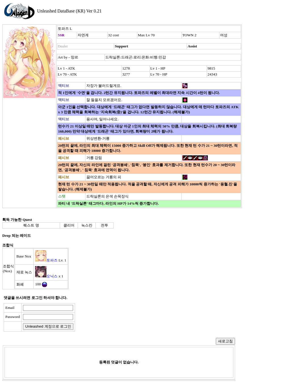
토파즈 (51, 260)
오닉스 (51, 276)
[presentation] (121, 317)
